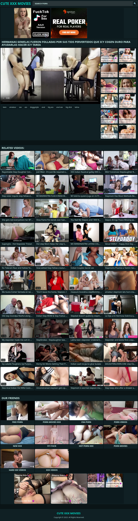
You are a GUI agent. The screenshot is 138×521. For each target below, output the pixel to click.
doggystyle (34, 107)
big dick (69, 107)
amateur (12, 107)
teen (5, 107)
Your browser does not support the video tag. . (50, 76)
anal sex (59, 107)
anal (43, 107)
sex (20, 107)
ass (26, 107)
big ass (51, 107)
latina (77, 107)
